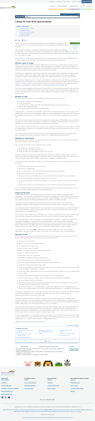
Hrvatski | (55, 409)
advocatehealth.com (7, 391)
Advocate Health (51, 399)
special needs (25, 50)
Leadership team (75, 382)
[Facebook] (2, 398)
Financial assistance (29, 385)
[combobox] (51, 17)
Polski (42, 411)
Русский (13, 409)
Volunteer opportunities (77, 388)
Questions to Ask (24, 35)
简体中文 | (47, 409)
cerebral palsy (55, 85)
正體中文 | (51, 409)
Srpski (57, 411)
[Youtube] (9, 398)
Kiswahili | (67, 411)
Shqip (16, 409)
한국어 (90, 409)
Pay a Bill (73, 1)
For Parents (64, 14)
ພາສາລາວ (15, 411)
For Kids (70, 14)
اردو (75, 411)
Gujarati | (72, 409)
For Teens (76, 14)
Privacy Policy (25, 417)
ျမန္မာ (27, 409)
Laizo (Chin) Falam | (40, 409)
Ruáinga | (49, 411)
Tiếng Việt (78, 411)
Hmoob (8, 409)
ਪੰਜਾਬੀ (46, 411)
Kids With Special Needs (23, 337)
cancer (23, 85)
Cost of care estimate (30, 382)
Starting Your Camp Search (27, 32)
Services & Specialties (62, 6)
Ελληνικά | (68, 409)
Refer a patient (52, 388)
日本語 (82, 409)
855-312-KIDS (52, 1)
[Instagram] (6, 398)
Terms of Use (58, 417)
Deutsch (63, 409)
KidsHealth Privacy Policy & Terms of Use (48, 346)
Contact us (4, 382)
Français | (59, 409)
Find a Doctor (59, 1)
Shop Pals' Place (28, 388)
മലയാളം (27, 411)
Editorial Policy (24, 346)
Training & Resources (53, 385)
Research (50, 382)
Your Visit (82, 6)
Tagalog (72, 411)
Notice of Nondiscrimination (47, 417)
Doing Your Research (25, 34)
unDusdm (87, 409)
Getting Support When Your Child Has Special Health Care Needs (45, 332)
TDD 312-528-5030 (6, 385)
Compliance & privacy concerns (10, 388)
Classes (26, 379)
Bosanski (23, 409)
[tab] (76, 325)
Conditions (52, 6)
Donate (79, 1)
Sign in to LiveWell (87, 1)
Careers (50, 379)
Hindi (75, 409)
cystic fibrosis (46, 85)
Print (25, 40)
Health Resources (74, 6)
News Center (74, 385)
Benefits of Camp (24, 30)
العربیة (20, 409)
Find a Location (67, 1)
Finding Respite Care (65, 335)
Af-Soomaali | (62, 411)
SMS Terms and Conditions (67, 417)
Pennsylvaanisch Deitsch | (35, 411)
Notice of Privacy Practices (35, 417)
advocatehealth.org (6, 394)
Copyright (71, 346)
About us (73, 379)
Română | (54, 411)
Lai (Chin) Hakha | (32, 409)
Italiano (79, 409)
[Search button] (89, 6)
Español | (5, 409)
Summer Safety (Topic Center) (67, 333)
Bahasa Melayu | (21, 411)
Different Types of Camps (26, 28)
